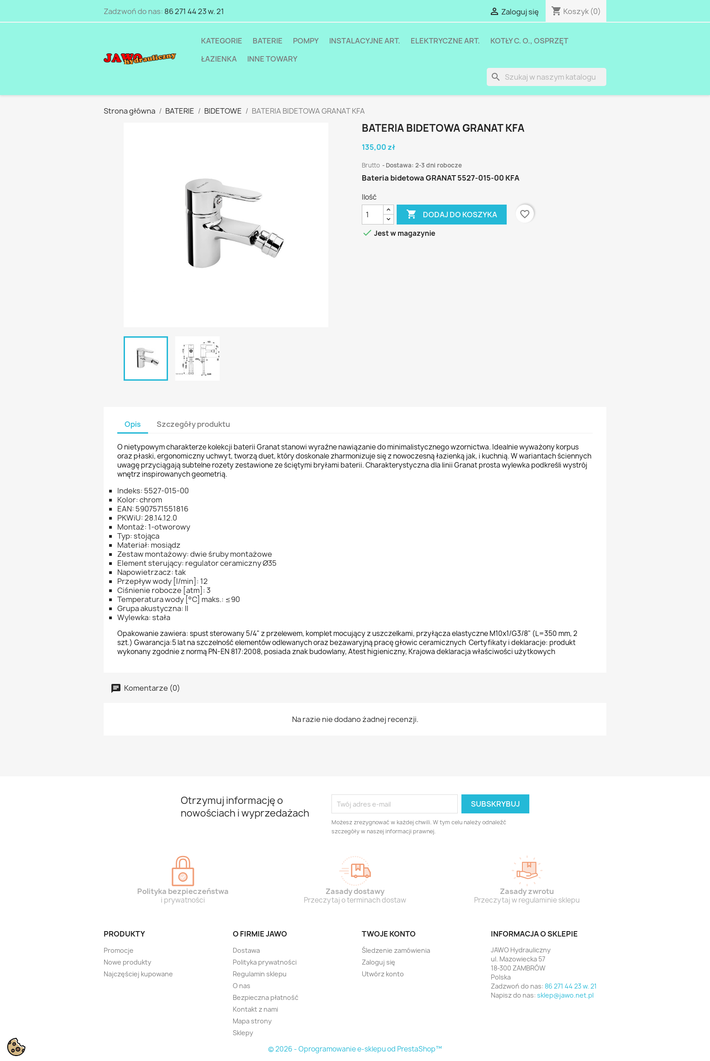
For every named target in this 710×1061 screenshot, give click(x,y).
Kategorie (221, 41)
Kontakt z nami (255, 1009)
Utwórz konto (383, 974)
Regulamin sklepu (260, 974)
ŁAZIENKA (219, 59)
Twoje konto (389, 934)
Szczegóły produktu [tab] (193, 424)
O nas (241, 985)
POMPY (306, 41)
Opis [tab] (133, 424)
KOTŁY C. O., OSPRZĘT (529, 41)
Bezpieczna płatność (265, 997)
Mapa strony (252, 1021)
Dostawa (246, 950)
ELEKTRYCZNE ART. (445, 41)
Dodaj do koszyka (451, 214)
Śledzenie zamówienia (396, 950)
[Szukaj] (546, 77)
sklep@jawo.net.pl (565, 995)
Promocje (119, 950)
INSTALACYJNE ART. (364, 41)
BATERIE (268, 41)
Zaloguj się (378, 962)
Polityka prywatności (265, 962)
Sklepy (243, 1032)
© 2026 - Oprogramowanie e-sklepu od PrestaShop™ (355, 1049)
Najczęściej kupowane (138, 974)
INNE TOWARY (272, 59)
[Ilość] (373, 215)
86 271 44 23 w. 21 (194, 11)
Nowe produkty (127, 962)
